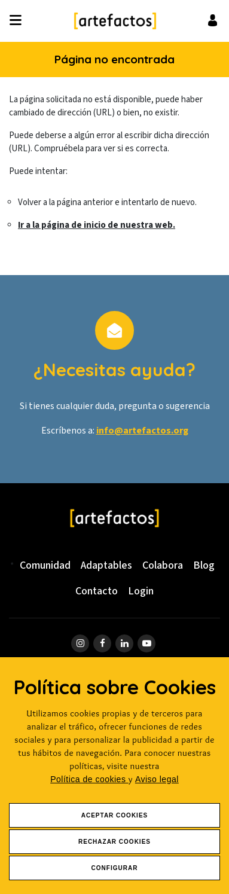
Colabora (162, 565)
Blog (204, 565)
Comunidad (45, 565)
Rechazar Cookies (114, 841)
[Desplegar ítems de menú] (19, 21)
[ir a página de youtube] (146, 643)
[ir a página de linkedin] (124, 643)
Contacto (96, 591)
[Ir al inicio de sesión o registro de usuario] (212, 20)
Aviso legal (157, 779)
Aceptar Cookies (114, 815)
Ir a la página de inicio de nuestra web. (96, 225)
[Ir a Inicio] (114, 21)
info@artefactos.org (142, 430)
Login (141, 591)
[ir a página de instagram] (80, 643)
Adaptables (106, 565)
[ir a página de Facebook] (102, 643)
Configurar (114, 868)
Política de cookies (89, 779)
